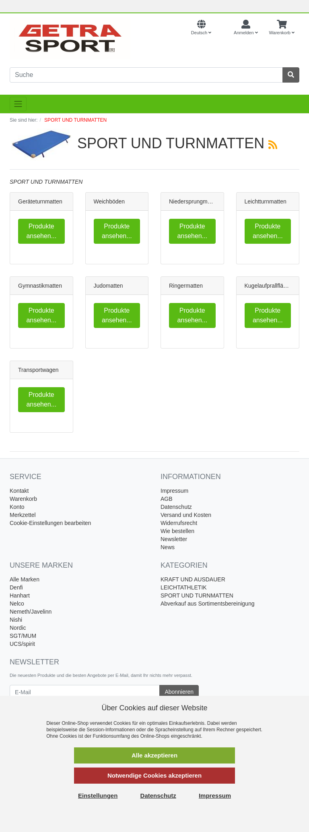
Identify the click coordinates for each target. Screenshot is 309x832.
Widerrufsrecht (179, 523)
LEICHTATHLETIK (184, 587)
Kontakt (19, 491)
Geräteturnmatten (40, 201)
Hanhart (20, 595)
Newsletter (174, 539)
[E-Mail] (85, 692)
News (168, 547)
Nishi (16, 619)
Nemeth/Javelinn (31, 611)
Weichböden (109, 201)
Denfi (16, 587)
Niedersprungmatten (194, 201)
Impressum (174, 491)
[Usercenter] (246, 27)
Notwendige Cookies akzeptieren (154, 775)
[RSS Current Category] (272, 144)
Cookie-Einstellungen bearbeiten (50, 523)
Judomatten (108, 285)
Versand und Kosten (186, 515)
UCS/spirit (22, 644)
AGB (167, 499)
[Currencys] (222, 27)
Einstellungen (97, 795)
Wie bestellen (177, 531)
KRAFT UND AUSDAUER (193, 579)
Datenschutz (176, 507)
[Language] (201, 27)
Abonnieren (179, 692)
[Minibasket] (281, 27)
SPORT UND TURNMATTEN (197, 595)
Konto (17, 507)
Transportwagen (38, 370)
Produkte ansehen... (41, 231)
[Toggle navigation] (18, 104)
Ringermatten (186, 285)
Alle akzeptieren (154, 755)
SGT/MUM (23, 636)
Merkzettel (23, 515)
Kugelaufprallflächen (270, 285)
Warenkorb (23, 499)
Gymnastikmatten (40, 285)
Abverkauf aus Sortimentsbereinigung (207, 603)
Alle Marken (24, 579)
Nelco (17, 603)
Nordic (18, 628)
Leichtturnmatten (265, 201)
